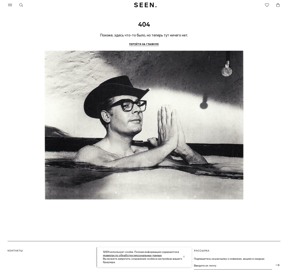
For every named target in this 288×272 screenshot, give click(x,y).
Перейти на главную (144, 44)
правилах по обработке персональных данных (132, 255)
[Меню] (10, 5)
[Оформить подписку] (277, 265)
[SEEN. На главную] (145, 5)
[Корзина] (278, 5)
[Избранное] (267, 5)
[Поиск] (21, 5)
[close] (183, 256)
